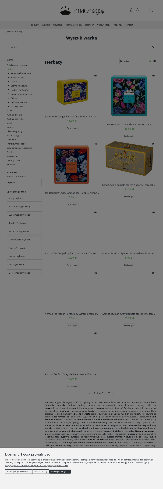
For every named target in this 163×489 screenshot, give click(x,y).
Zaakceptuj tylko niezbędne (18, 472)
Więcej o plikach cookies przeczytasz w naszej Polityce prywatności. (36, 465)
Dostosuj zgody (40, 472)
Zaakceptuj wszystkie (60, 472)
